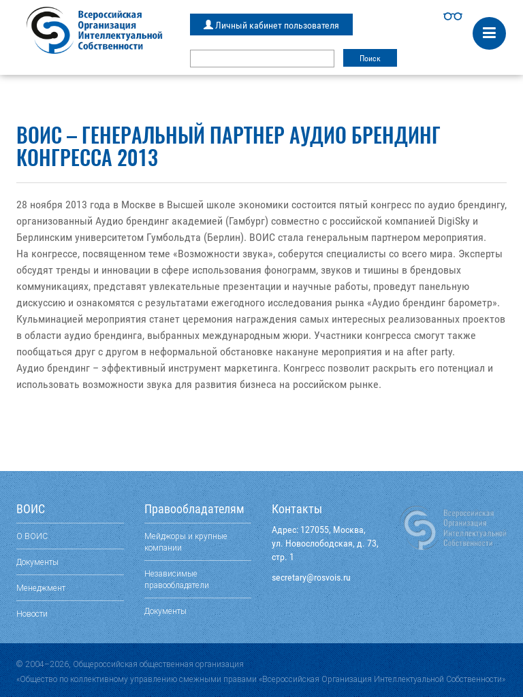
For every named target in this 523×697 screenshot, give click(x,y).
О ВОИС (32, 536)
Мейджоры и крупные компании (185, 542)
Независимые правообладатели (176, 579)
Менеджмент (40, 588)
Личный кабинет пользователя (271, 25)
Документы (37, 562)
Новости (32, 614)
